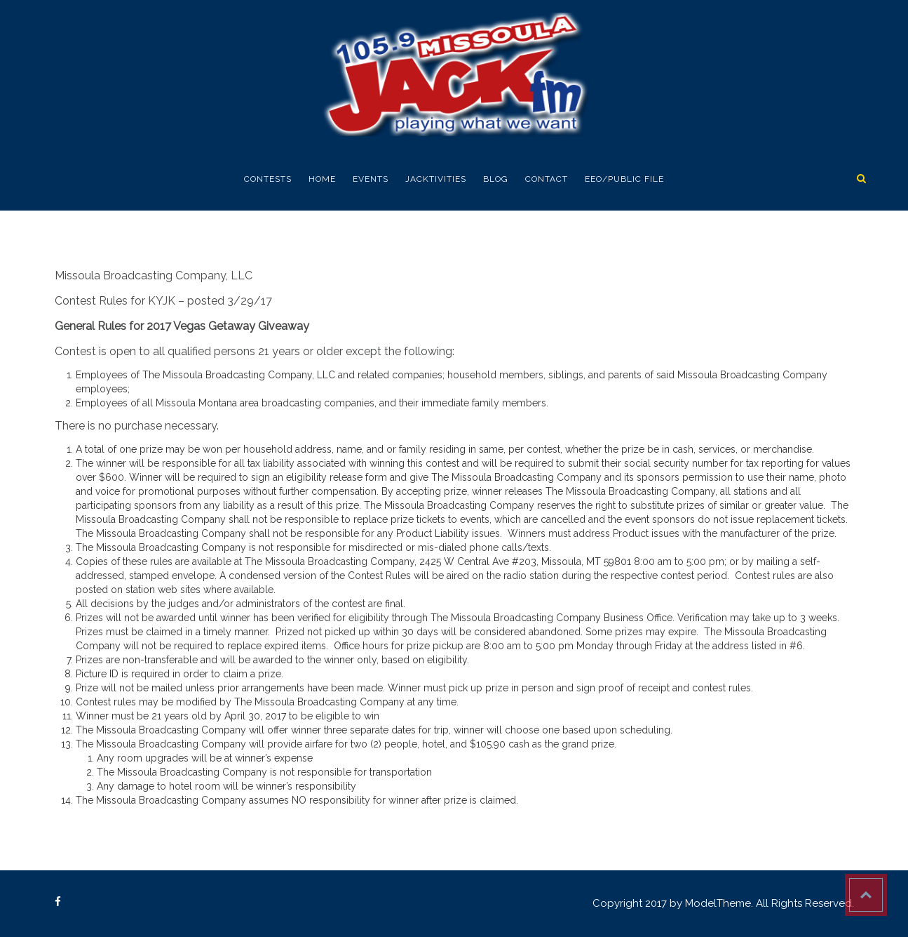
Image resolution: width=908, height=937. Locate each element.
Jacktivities (435, 179)
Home (322, 179)
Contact (546, 179)
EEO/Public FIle (624, 179)
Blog (495, 179)
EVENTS (370, 179)
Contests (268, 179)
